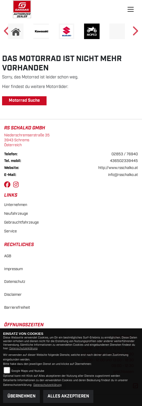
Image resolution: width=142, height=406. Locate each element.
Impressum (13, 269)
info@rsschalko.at (123, 174)
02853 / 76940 (124, 154)
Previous (7, 32)
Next (135, 32)
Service (10, 231)
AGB (7, 256)
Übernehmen (21, 396)
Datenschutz (14, 281)
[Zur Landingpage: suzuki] (66, 31)
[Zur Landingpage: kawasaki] (41, 31)
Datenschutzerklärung (23, 348)
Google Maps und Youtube (27, 371)
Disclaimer (13, 294)
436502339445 (124, 160)
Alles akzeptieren (68, 396)
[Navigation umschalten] (130, 9)
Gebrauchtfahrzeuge (21, 222)
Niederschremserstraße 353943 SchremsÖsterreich (27, 140)
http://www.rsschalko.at (118, 167)
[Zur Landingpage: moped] (92, 31)
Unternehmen (15, 204)
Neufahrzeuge (16, 213)
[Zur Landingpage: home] (16, 31)
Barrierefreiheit (17, 307)
